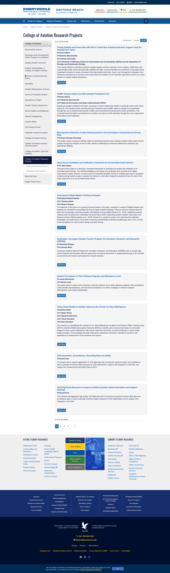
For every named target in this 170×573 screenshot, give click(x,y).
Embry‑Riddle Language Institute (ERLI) (51, 451)
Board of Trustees (134, 500)
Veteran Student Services (75, 460)
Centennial (111, 2)
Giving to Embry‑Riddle (59, 505)
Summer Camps (50, 476)
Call (137, 10)
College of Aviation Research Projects (36, 160)
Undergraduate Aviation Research (36, 171)
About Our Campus (36, 21)
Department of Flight (33, 100)
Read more (61, 82)
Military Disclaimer (80, 551)
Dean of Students (114, 466)
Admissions (86, 21)
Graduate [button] (136, 40)
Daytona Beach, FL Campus (85, 496)
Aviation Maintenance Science (37, 89)
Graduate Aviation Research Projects (36, 166)
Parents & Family (75, 440)
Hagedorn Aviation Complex (36, 133)
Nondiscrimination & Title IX (62, 551)
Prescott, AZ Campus (85, 500)
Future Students (75, 447)
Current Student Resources (120, 439)
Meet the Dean (31, 176)
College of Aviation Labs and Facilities (36, 152)
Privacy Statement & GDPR (90, 570)
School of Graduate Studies (36, 95)
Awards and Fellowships (59, 512)
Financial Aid (100, 21)
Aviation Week (31, 122)
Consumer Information (133, 507)
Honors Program (29, 471)
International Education (110, 511)
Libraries (36, 496)
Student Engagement (33, 116)
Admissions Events (30, 455)
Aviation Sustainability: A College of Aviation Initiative (36, 69)
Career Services (115, 456)
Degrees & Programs (55, 21)
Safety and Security (136, 465)
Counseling (112, 459)
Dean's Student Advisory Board (36, 77)
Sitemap (74, 545)
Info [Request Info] (112, 10)
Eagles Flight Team (32, 182)
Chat (123, 10)
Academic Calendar (115, 446)
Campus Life (72, 21)
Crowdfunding (59, 508)
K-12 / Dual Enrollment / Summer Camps (110, 500)
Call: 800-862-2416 (85, 536)
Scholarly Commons (36, 500)
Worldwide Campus (85, 503)
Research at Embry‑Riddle (36, 503)
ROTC (46, 461)
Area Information (29, 458)
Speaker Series (111, 508)
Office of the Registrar (137, 456)
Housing (47, 446)
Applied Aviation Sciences (35, 63)
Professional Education (110, 496)
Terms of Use (114, 551)
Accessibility (126, 551)
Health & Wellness (136, 449)
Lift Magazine (59, 501)
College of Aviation (36, 27)
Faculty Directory (36, 507)
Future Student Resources (35, 439)
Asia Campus (85, 510)
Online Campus (85, 507)
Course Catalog (114, 462)
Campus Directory (115, 452)
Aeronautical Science (33, 50)
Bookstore (113, 449)
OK (118, 568)
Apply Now (100, 10)
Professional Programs (53, 457)
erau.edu (85, 527)
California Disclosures (134, 510)
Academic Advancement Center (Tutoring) (137, 476)
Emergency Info (45, 551)
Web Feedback (93, 545)
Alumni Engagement (75, 467)
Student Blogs (50, 467)
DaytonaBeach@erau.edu (85, 540)
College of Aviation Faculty (36, 138)
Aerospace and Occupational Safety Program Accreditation (37, 56)
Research (113, 21)
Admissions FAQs (30, 446)
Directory (83, 545)
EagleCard (112, 475)
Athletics (111, 504)
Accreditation (133, 503)
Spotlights (29, 84)
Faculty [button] (143, 40)
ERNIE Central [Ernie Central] (113, 478)
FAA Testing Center (33, 127)
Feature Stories (29, 467)
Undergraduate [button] (127, 40)
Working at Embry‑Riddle (134, 496)
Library (131, 452)
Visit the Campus (50, 464)
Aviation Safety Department (36, 105)
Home (25, 27)
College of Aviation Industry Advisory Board (36, 144)
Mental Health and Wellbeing (36, 111)
